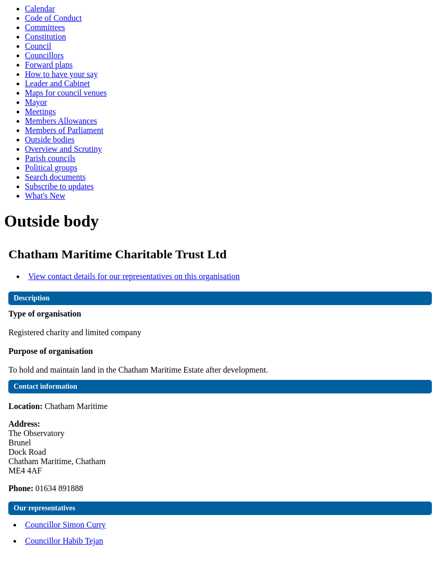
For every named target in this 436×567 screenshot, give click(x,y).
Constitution (45, 36)
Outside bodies (50, 139)
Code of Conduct (53, 18)
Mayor (36, 102)
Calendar (40, 8)
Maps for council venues (66, 92)
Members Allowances (61, 120)
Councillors (44, 55)
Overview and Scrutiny (63, 148)
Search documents (55, 177)
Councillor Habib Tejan (64, 540)
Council (38, 46)
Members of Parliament (64, 130)
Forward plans (49, 64)
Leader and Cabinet (57, 83)
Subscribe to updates (59, 186)
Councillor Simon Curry (65, 524)
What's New (45, 195)
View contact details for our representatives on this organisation (134, 276)
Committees (45, 27)
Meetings (40, 111)
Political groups (51, 167)
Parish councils (50, 158)
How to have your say (61, 74)
